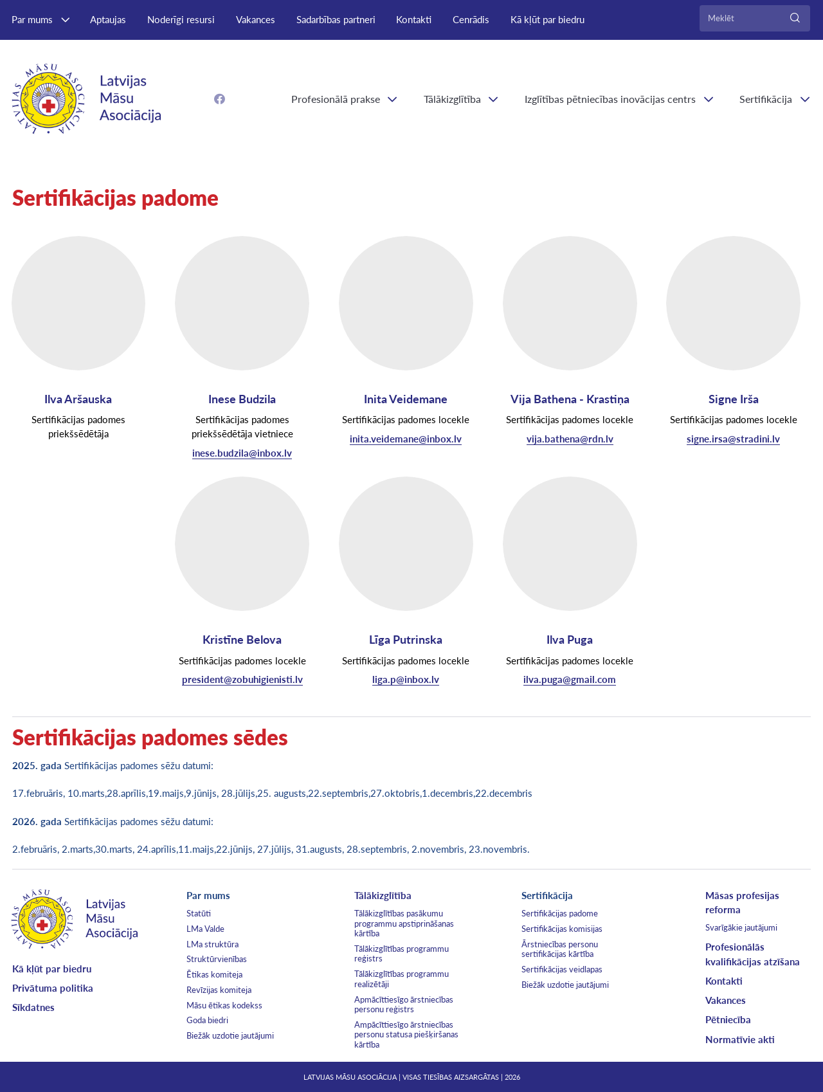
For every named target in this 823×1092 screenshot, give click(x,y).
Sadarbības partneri (335, 19)
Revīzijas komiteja (218, 990)
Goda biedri (207, 1020)
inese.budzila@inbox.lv (242, 453)
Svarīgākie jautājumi (741, 927)
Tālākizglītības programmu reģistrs (401, 953)
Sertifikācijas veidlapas (561, 969)
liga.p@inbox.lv (405, 679)
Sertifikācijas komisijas (561, 929)
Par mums (32, 19)
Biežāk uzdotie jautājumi (230, 1035)
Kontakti (413, 19)
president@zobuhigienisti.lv (242, 679)
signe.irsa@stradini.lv (733, 438)
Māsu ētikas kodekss (224, 1005)
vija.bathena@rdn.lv (570, 438)
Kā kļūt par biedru (547, 19)
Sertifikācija (547, 895)
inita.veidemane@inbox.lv (406, 438)
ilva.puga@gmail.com (569, 679)
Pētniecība (728, 1019)
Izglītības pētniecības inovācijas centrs (610, 99)
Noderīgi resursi (181, 19)
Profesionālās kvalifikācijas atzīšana (752, 954)
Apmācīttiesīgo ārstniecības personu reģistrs (403, 1004)
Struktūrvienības (216, 959)
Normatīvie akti (740, 1039)
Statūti (198, 913)
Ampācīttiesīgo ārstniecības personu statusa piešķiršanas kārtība (406, 1034)
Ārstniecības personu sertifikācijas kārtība (559, 949)
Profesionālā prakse (335, 99)
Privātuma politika (52, 988)
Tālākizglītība (452, 99)
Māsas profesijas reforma (742, 902)
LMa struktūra (212, 944)
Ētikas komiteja (214, 974)
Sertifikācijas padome (559, 913)
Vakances (255, 19)
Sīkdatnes (33, 1007)
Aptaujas (108, 19)
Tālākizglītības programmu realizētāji (401, 979)
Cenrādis (471, 19)
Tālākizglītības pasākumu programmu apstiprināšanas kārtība (404, 923)
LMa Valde (205, 929)
